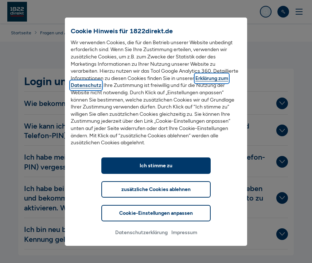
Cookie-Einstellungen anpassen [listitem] (156, 223)
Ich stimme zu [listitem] (156, 176)
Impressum (184, 243)
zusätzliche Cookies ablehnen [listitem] (156, 200)
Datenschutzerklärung (141, 243)
